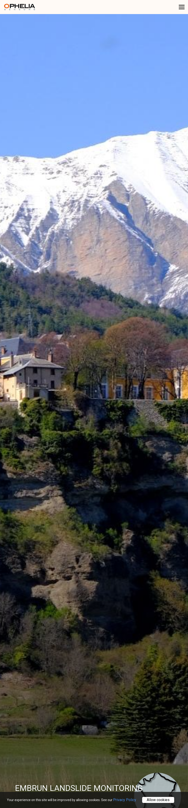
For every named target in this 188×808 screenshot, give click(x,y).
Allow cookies (158, 800)
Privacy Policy (124, 800)
